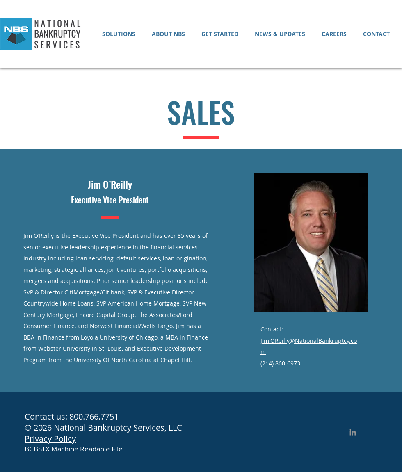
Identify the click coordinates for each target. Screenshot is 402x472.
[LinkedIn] (352, 432)
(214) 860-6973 (280, 363)
